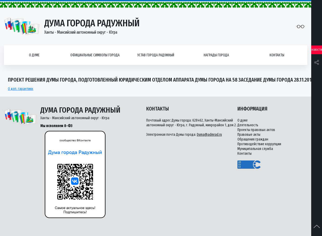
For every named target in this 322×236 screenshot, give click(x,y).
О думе (34, 55)
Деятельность (247, 125)
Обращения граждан (252, 139)
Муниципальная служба (255, 149)
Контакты (277, 55)
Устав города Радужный (155, 55)
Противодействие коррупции (259, 144)
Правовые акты (248, 134)
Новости (316, 50)
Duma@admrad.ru (209, 134)
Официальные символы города (95, 55)
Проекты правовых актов (256, 130)
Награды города (216, 55)
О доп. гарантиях (20, 89)
